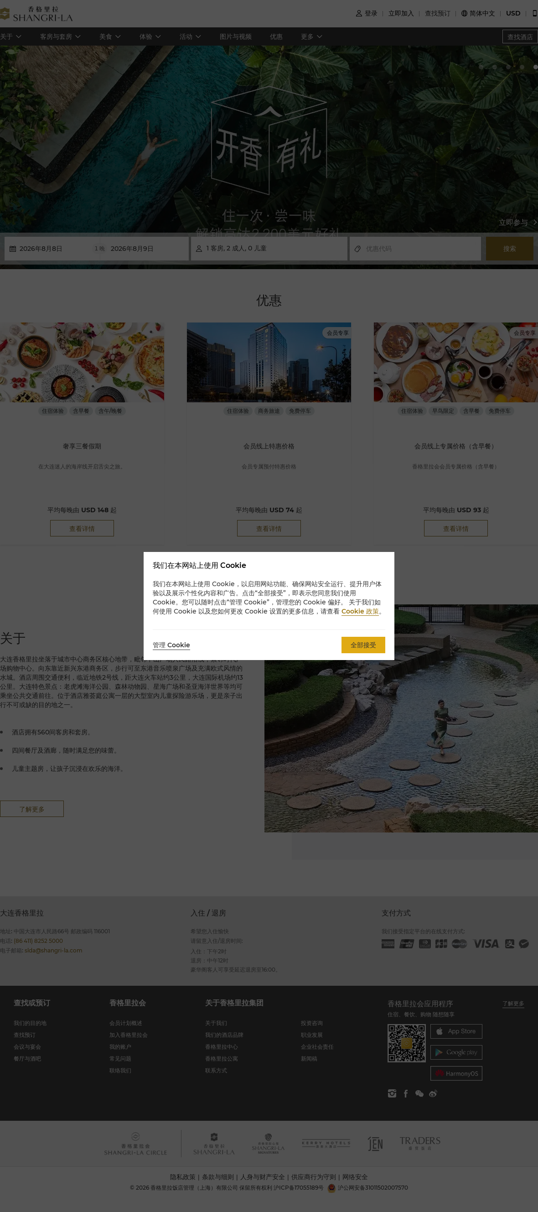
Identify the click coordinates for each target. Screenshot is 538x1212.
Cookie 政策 (360, 611)
